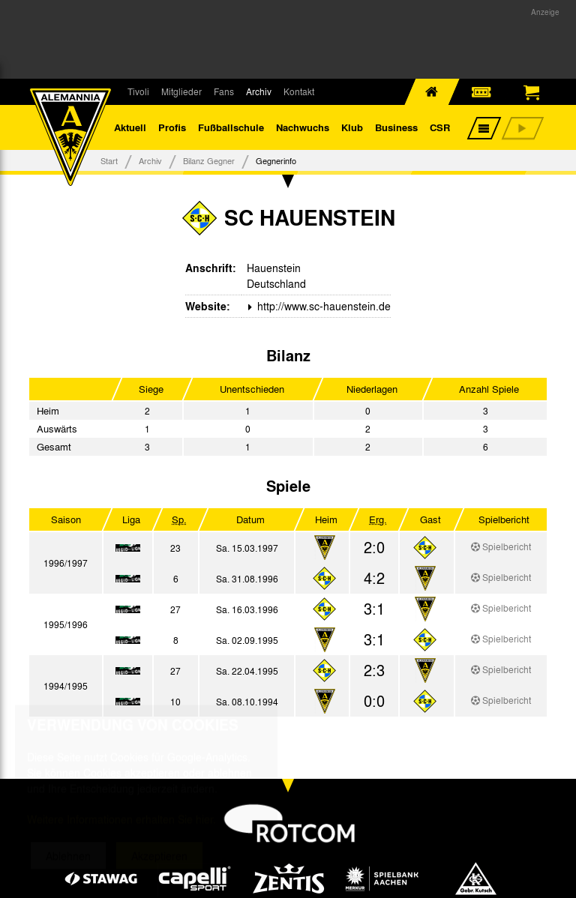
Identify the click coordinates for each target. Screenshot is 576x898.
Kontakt (299, 91)
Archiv (259, 91)
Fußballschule (231, 127)
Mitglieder (181, 91)
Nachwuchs (302, 127)
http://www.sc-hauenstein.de (322, 305)
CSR (440, 127)
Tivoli (138, 91)
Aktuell (130, 127)
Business (396, 127)
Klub (352, 127)
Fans (224, 91)
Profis (172, 127)
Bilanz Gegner (209, 160)
